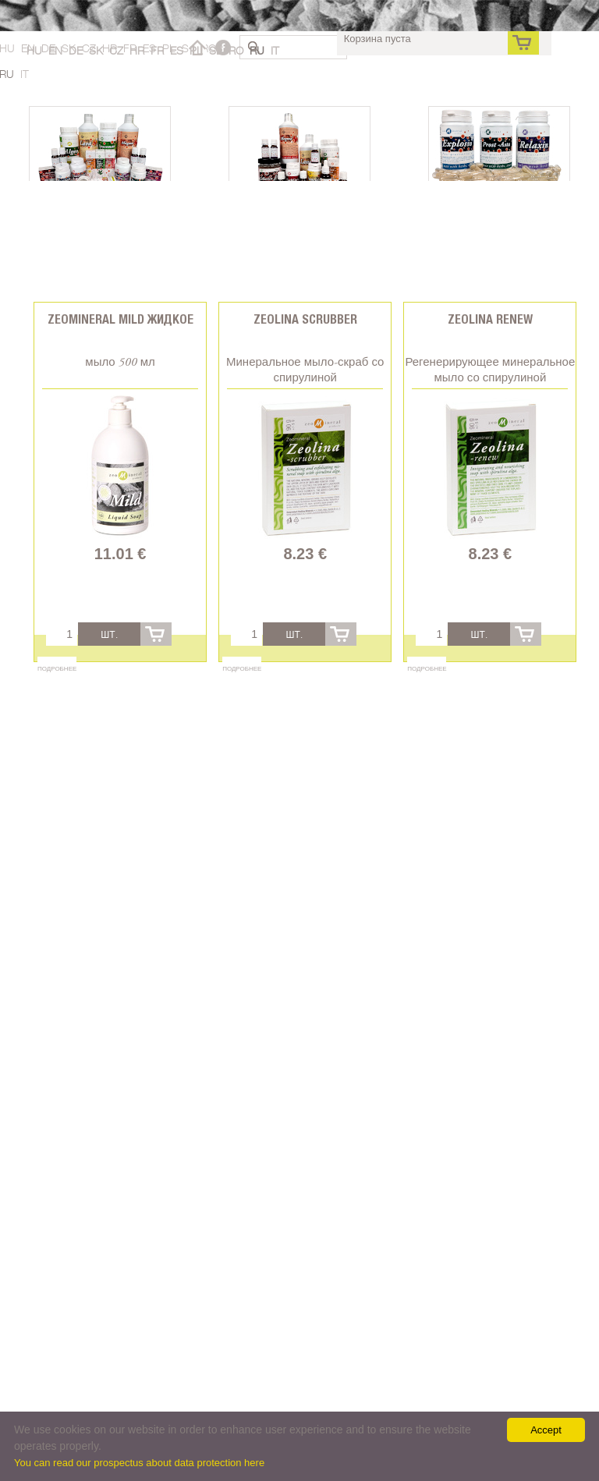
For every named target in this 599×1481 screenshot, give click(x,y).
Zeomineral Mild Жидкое (120, 319)
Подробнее (56, 668)
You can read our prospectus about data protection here (139, 1463)
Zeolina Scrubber (305, 319)
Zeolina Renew (490, 319)
